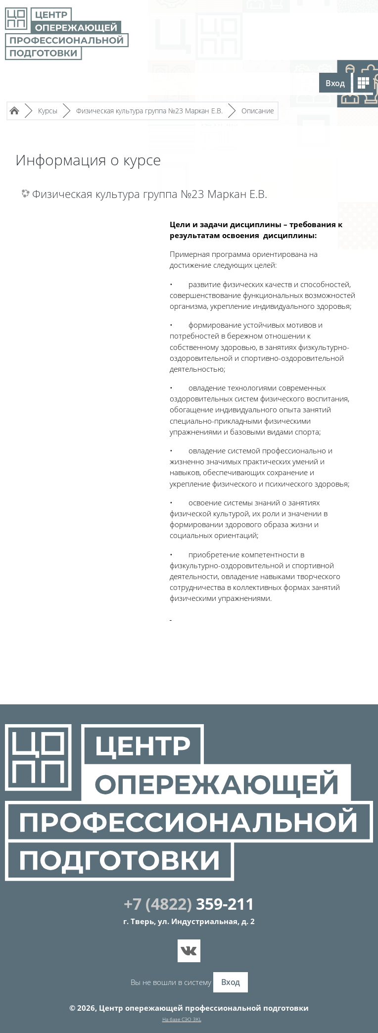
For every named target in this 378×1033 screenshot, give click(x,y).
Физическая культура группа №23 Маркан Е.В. (149, 194)
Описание (257, 110)
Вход (335, 83)
